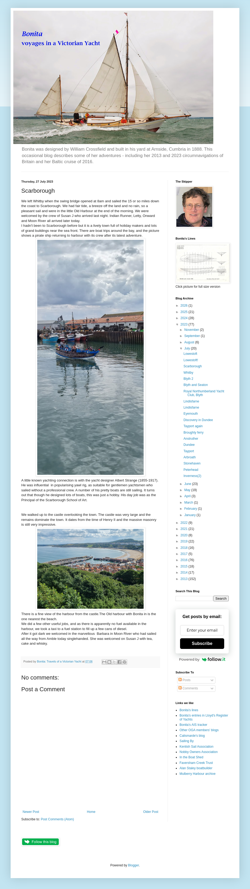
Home (91, 812)
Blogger (133, 865)
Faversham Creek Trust (196, 763)
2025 (185, 312)
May (187, 490)
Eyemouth (191, 413)
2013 (185, 579)
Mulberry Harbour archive (197, 774)
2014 (185, 572)
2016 (185, 560)
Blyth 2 (188, 379)
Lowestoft (190, 354)
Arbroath (190, 457)
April (187, 496)
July (187, 348)
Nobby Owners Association (199, 752)
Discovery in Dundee (198, 420)
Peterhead (191, 470)
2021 (185, 529)
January (190, 515)
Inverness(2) (192, 476)
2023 (185, 324)
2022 (185, 523)
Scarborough (193, 366)
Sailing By (187, 741)
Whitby (188, 372)
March (189, 502)
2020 (185, 535)
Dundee (189, 445)
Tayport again (193, 426)
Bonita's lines (189, 710)
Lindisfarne (191, 401)
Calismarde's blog (192, 736)
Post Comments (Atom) (57, 819)
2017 (185, 554)
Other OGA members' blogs (199, 730)
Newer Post (31, 812)
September (192, 336)
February (191, 509)
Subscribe (202, 643)
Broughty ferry (193, 432)
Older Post (150, 812)
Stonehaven (192, 463)
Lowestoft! (191, 360)
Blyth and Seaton (196, 385)
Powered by (202, 659)
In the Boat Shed (191, 757)
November (192, 330)
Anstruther (191, 439)
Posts (184, 680)
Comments (188, 688)
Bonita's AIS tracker (193, 725)
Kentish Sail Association (196, 746)
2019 (185, 541)
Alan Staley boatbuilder (196, 768)
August (189, 342)
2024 (185, 318)
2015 (185, 566)
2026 (185, 305)
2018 (185, 548)
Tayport (189, 451)
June (188, 484)
